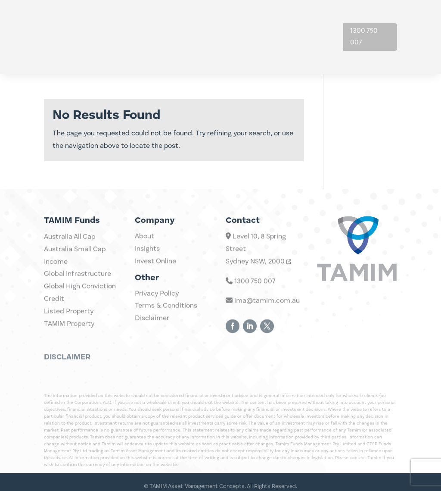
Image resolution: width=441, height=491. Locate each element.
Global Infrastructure (77, 292)
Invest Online (155, 268)
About (305, 20)
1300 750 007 (364, 37)
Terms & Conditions (166, 313)
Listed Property (68, 329)
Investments (215, 20)
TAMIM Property (69, 341)
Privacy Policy (157, 300)
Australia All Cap (69, 254)
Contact (308, 53)
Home (174, 20)
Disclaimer (152, 325)
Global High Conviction (80, 304)
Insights (265, 20)
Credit (54, 316)
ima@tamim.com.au (263, 315)
